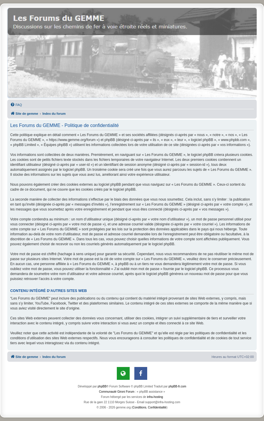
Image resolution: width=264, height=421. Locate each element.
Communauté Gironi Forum (116, 391)
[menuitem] (16, 104)
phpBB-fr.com (177, 386)
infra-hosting (155, 397)
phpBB (102, 386)
